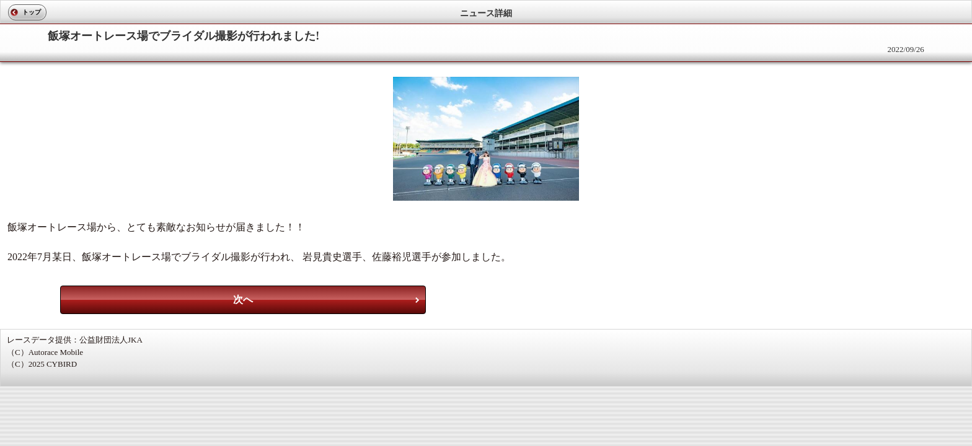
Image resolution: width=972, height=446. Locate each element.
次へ (243, 299)
